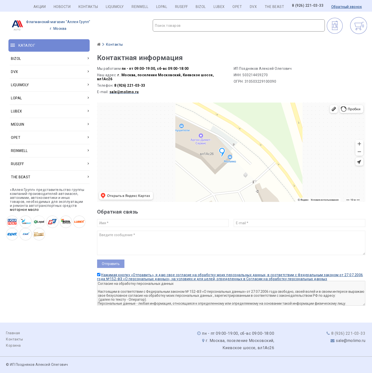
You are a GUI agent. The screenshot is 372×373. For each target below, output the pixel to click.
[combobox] (239, 25)
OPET (237, 7)
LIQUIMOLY (115, 7)
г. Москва (49, 25)
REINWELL (140, 7)
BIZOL (201, 7)
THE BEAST (274, 7)
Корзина (13, 345)
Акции (40, 7)
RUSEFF (181, 7)
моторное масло (24, 210)
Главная (13, 333)
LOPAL (161, 7)
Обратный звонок (346, 7)
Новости (62, 7)
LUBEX (219, 7)
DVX (253, 7)
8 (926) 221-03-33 (308, 5)
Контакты (88, 7)
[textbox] (239, 26)
